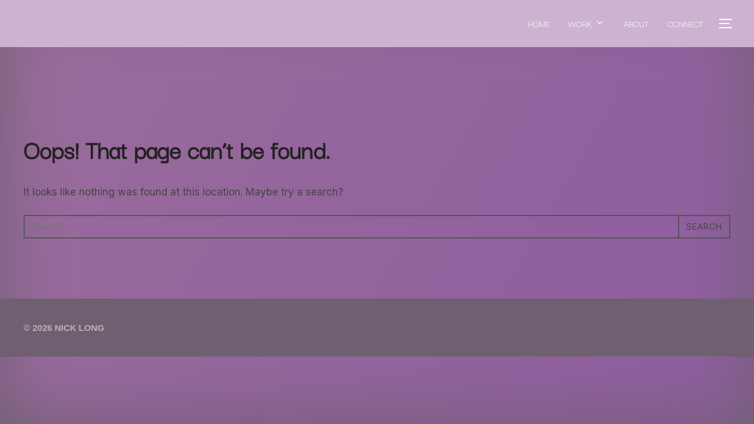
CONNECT (685, 23)
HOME (538, 23)
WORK (586, 23)
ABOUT (636, 23)
